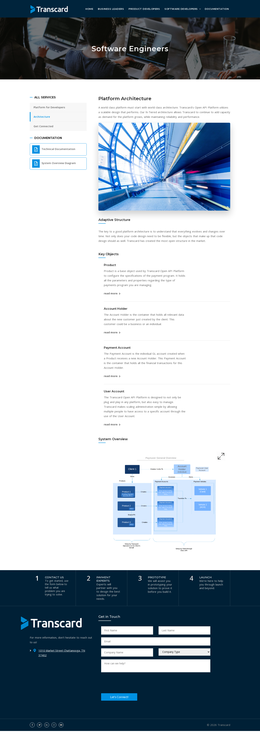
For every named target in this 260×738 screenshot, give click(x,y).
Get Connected (44, 127)
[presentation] (128, 683)
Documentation (217, 8)
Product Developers (144, 8)
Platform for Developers (50, 107)
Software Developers (181, 8)
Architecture (42, 117)
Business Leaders (111, 8)
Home (89, 8)
